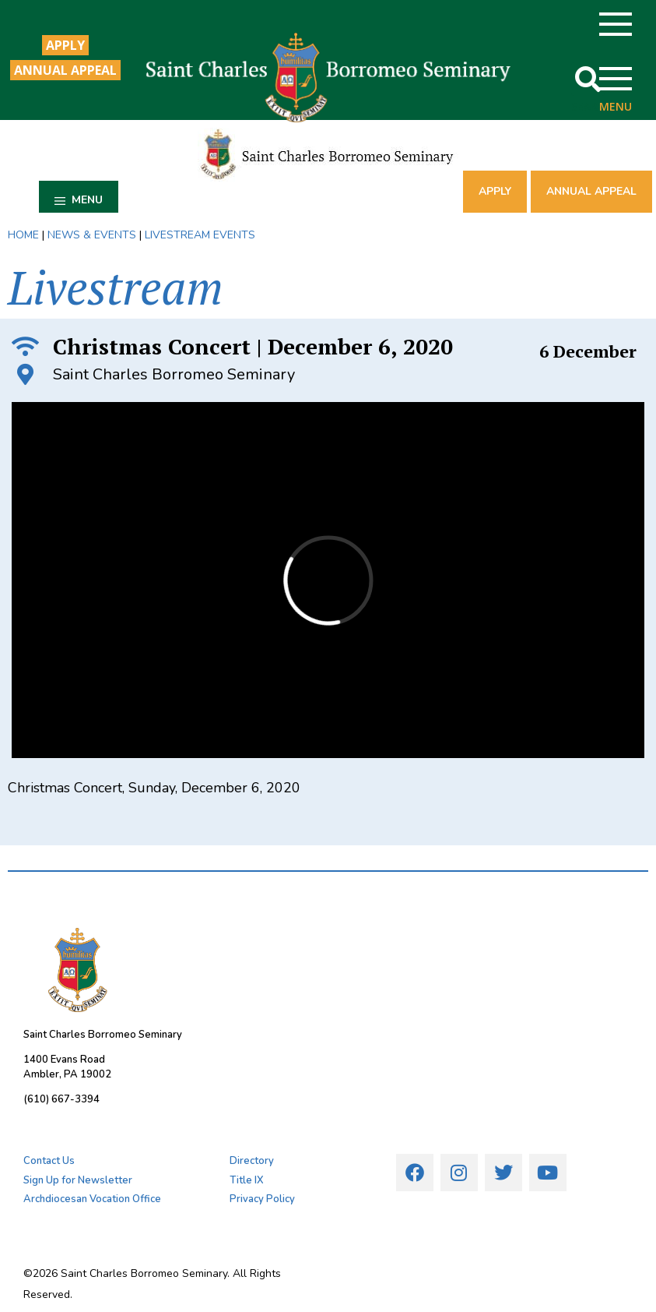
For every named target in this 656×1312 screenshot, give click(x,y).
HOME (23, 234)
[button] (588, 79)
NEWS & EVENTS (91, 234)
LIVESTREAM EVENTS (200, 234)
